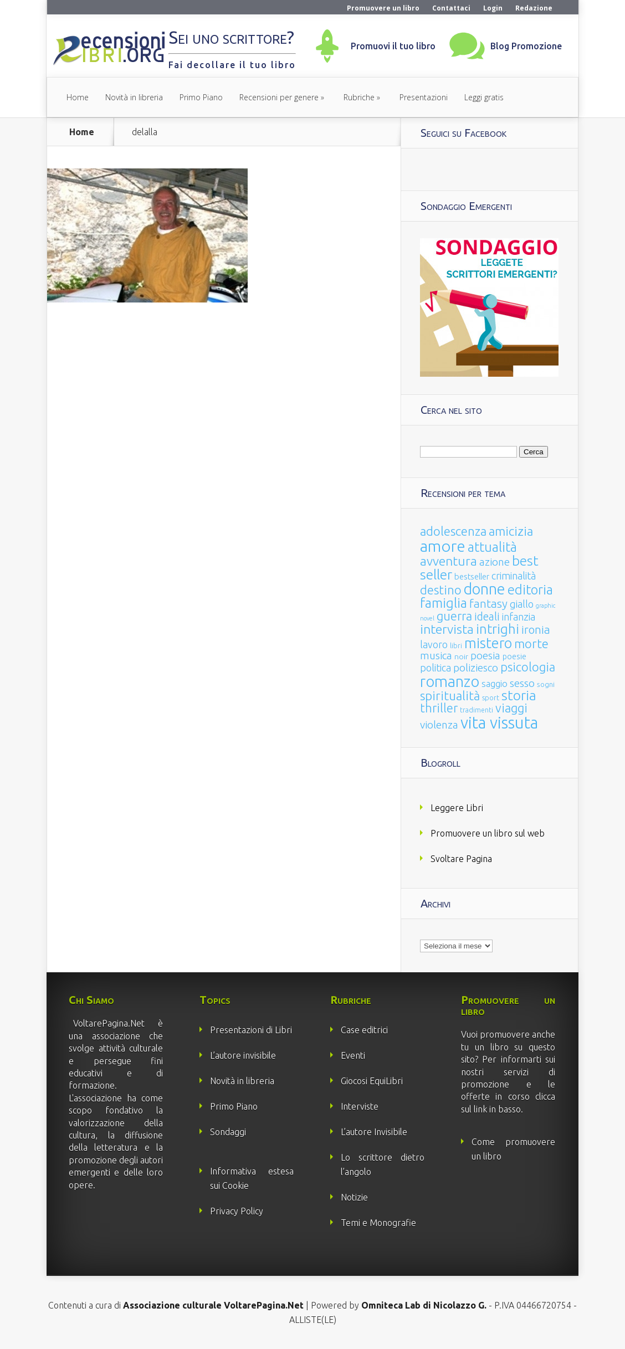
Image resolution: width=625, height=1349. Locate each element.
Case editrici (364, 1030)
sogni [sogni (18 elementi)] (546, 684)
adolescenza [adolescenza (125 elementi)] (453, 531)
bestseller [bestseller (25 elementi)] (471, 576)
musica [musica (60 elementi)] (436, 655)
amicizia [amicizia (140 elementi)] (511, 531)
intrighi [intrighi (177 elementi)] (497, 629)
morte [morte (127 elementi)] (531, 643)
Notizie (354, 1197)
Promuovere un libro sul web (488, 833)
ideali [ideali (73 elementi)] (487, 617)
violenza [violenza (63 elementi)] (439, 725)
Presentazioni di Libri (251, 1030)
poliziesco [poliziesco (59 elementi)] (475, 667)
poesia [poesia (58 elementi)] (485, 655)
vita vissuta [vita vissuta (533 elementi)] (499, 723)
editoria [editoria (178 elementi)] (530, 589)
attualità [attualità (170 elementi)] (492, 547)
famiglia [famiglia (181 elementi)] (443, 603)
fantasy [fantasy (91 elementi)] (488, 603)
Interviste (359, 1106)
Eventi (353, 1055)
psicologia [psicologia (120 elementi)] (527, 667)
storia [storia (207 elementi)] (518, 695)
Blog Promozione (526, 46)
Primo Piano (201, 97)
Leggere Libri (457, 808)
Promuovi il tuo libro (393, 46)
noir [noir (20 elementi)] (461, 656)
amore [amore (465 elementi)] (442, 546)
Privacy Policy (236, 1211)
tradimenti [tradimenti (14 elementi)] (476, 710)
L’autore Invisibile (374, 1132)
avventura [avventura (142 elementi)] (448, 561)
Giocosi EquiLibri (372, 1081)
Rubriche (359, 97)
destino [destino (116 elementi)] (441, 590)
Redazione (533, 8)
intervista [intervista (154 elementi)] (447, 629)
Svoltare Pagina (461, 859)
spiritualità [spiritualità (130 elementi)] (450, 695)
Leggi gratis (484, 97)
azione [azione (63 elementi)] (494, 562)
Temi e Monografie (378, 1223)
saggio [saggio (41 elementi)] (494, 683)
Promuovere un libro (383, 8)
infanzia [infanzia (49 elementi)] (518, 616)
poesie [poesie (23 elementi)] (514, 656)
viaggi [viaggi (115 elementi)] (511, 708)
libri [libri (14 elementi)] (456, 645)
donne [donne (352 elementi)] (484, 589)
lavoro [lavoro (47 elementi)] (434, 644)
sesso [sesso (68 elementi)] (522, 683)
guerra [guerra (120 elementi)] (454, 616)
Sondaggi (228, 1132)
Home (77, 97)
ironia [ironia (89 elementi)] (535, 629)
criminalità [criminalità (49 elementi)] (513, 575)
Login (493, 8)
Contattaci (451, 8)
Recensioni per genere (279, 97)
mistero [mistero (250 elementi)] (488, 643)
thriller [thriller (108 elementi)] (439, 708)
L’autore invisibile (243, 1055)
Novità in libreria (134, 97)
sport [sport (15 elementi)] (490, 697)
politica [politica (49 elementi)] (435, 667)
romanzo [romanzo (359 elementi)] (449, 681)
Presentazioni (423, 97)
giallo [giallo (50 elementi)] (522, 603)
